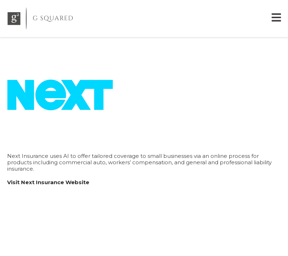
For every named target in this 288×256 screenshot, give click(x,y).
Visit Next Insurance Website (48, 182)
